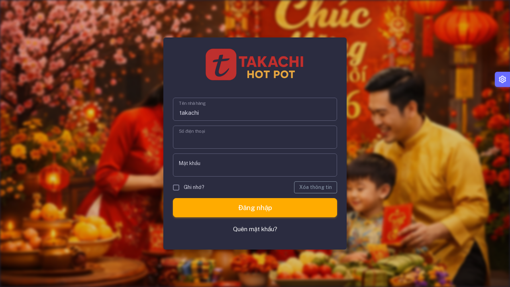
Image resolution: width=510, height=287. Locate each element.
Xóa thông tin (315, 187)
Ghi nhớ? (188, 187)
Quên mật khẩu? (255, 229)
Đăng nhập (255, 208)
